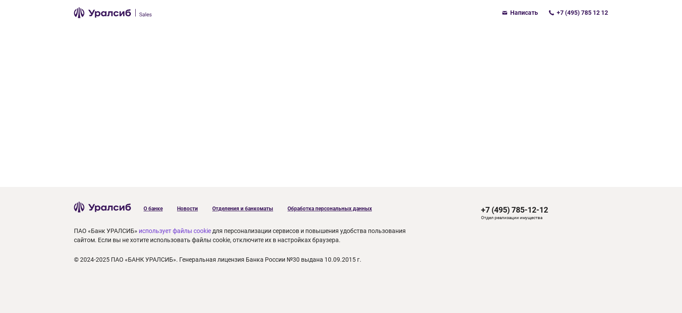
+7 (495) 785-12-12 (514, 209)
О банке (153, 209)
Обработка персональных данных (330, 209)
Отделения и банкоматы (242, 209)
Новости (187, 209)
